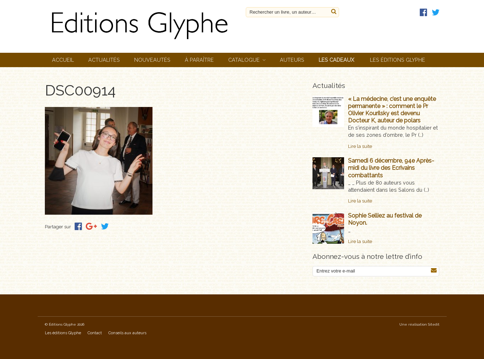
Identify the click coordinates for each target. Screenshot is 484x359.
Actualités (104, 60)
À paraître (199, 60)
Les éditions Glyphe (397, 60)
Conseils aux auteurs (127, 333)
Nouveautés (152, 60)
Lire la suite (360, 146)
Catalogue (244, 60)
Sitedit (434, 324)
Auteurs (292, 60)
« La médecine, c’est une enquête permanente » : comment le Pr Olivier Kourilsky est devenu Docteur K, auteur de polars (392, 109)
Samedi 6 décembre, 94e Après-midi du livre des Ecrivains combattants (391, 167)
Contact (95, 333)
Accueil (63, 60)
